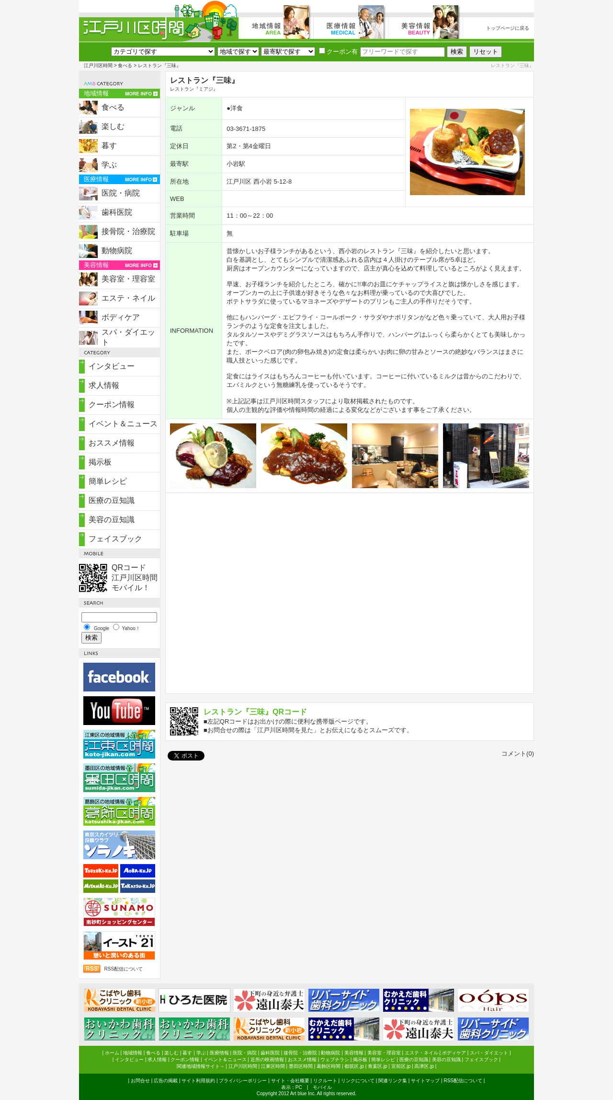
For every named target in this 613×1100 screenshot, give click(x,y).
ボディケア (121, 317)
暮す (109, 145)
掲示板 (100, 462)
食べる (125, 65)
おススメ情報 (112, 443)
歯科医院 (117, 212)
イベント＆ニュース (123, 424)
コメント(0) (517, 753)
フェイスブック (115, 539)
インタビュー (112, 366)
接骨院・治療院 (128, 231)
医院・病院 (121, 193)
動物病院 (117, 250)
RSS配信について (123, 968)
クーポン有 (338, 51)
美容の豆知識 (112, 519)
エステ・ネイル (128, 298)
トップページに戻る (507, 28)
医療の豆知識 (112, 500)
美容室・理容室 (128, 279)
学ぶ (109, 165)
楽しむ (113, 126)
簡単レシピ (108, 481)
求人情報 (104, 385)
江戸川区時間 (98, 65)
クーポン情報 (112, 404)
